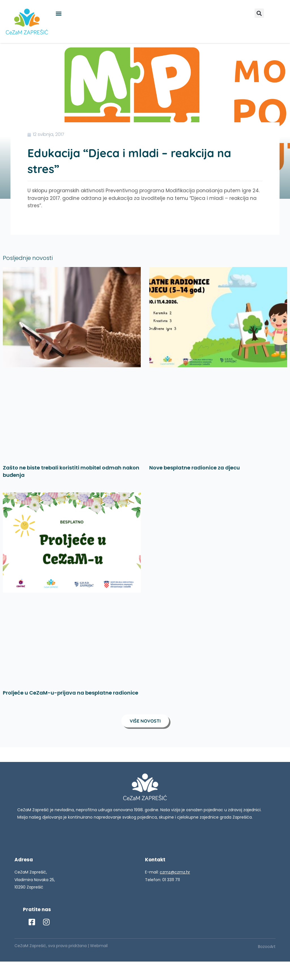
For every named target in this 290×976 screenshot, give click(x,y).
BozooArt (267, 946)
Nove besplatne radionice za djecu (194, 467)
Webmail (99, 946)
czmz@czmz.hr (175, 872)
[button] (58, 13)
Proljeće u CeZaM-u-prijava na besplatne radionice (70, 692)
